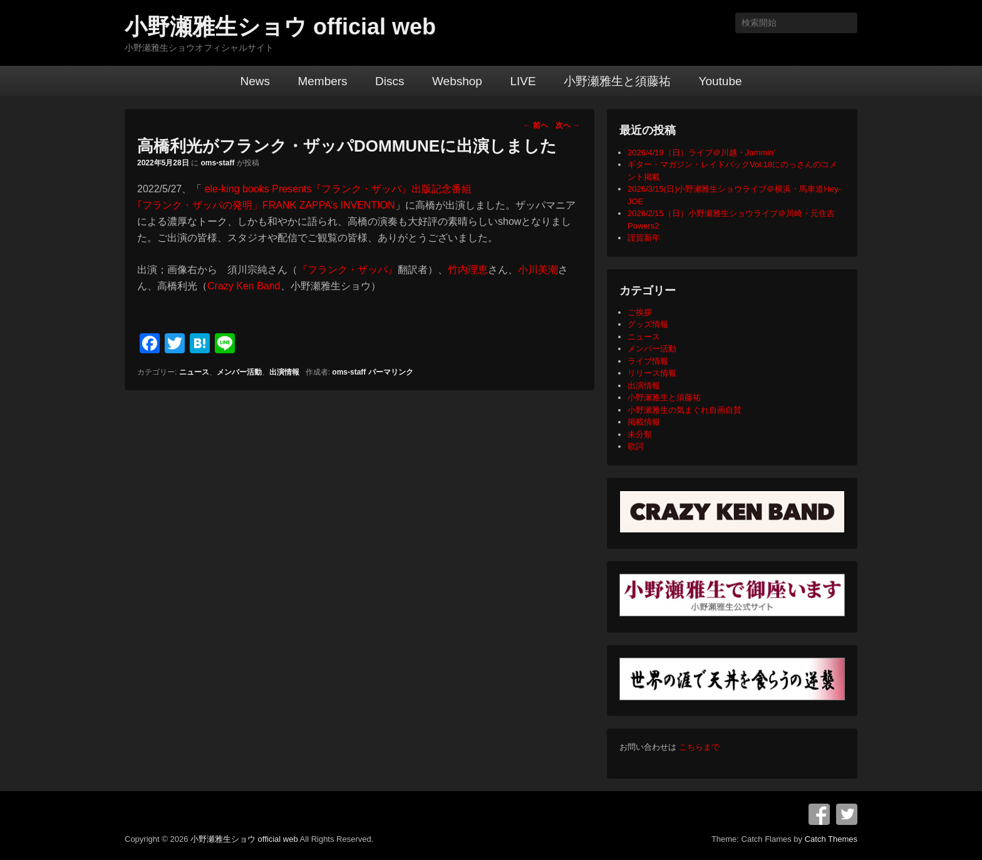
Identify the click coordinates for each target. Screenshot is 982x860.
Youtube (720, 81)
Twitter (846, 814)
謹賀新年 (644, 237)
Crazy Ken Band (244, 286)
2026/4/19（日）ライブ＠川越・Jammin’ (701, 152)
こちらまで (699, 747)
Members (322, 81)
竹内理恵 (468, 269)
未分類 (640, 434)
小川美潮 (538, 269)
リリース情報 (652, 373)
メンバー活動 (239, 372)
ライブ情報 (648, 361)
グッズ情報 (648, 324)
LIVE (522, 81)
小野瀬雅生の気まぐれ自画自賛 (685, 410)
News (255, 81)
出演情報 (284, 372)
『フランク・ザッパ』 (347, 269)
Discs (389, 81)
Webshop (457, 81)
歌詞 (636, 446)
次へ (568, 125)
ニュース (194, 372)
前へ (535, 125)
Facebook (819, 814)
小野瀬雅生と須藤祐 (617, 81)
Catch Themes (831, 839)
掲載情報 (644, 422)
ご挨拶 (640, 312)
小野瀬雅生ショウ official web (280, 26)
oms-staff (217, 162)
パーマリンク (390, 372)
